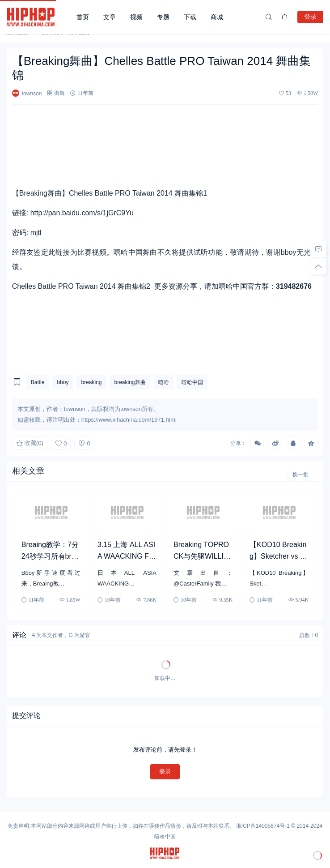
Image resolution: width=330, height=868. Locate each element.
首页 (82, 17)
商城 (217, 17)
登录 (310, 16)
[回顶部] (318, 266)
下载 (190, 17)
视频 (136, 17)
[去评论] (318, 249)
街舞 (59, 93)
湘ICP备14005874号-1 (263, 826)
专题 (163, 17)
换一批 (300, 474)
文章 (109, 17)
